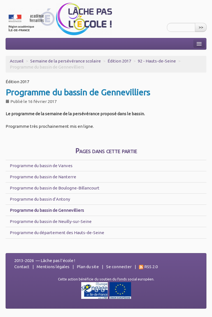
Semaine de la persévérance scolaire (65, 61)
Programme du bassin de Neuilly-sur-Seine (51, 221)
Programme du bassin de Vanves (41, 165)
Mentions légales (53, 266)
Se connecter (119, 266)
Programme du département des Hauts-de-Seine (57, 232)
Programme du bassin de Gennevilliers (47, 210)
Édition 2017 (119, 61)
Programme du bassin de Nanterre (43, 176)
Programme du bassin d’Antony (40, 199)
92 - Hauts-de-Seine (157, 61)
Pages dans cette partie (106, 151)
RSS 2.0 (148, 266)
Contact (21, 266)
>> (201, 27)
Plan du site (88, 266)
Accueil (17, 61)
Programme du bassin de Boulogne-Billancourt (54, 188)
